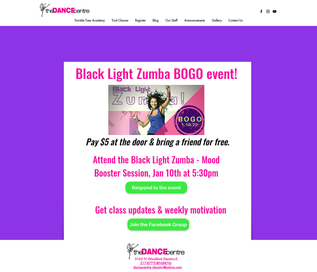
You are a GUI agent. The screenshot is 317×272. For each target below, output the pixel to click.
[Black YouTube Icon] (274, 11)
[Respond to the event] (156, 188)
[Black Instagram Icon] (268, 11)
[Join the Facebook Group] (158, 224)
